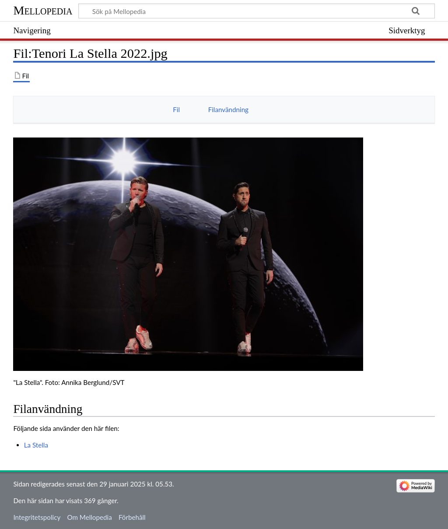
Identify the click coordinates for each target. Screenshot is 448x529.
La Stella (36, 445)
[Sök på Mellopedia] (256, 11)
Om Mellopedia (89, 517)
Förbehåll (132, 517)
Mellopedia (42, 10)
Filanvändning (228, 109)
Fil (176, 109)
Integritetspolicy (36, 517)
